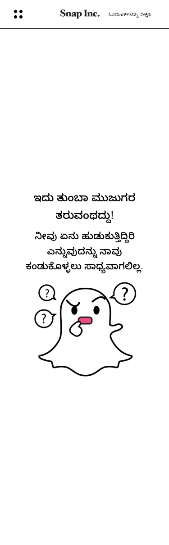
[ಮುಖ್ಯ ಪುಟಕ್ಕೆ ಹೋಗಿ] (80, 14)
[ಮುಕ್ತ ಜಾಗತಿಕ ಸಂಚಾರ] (31, 14)
